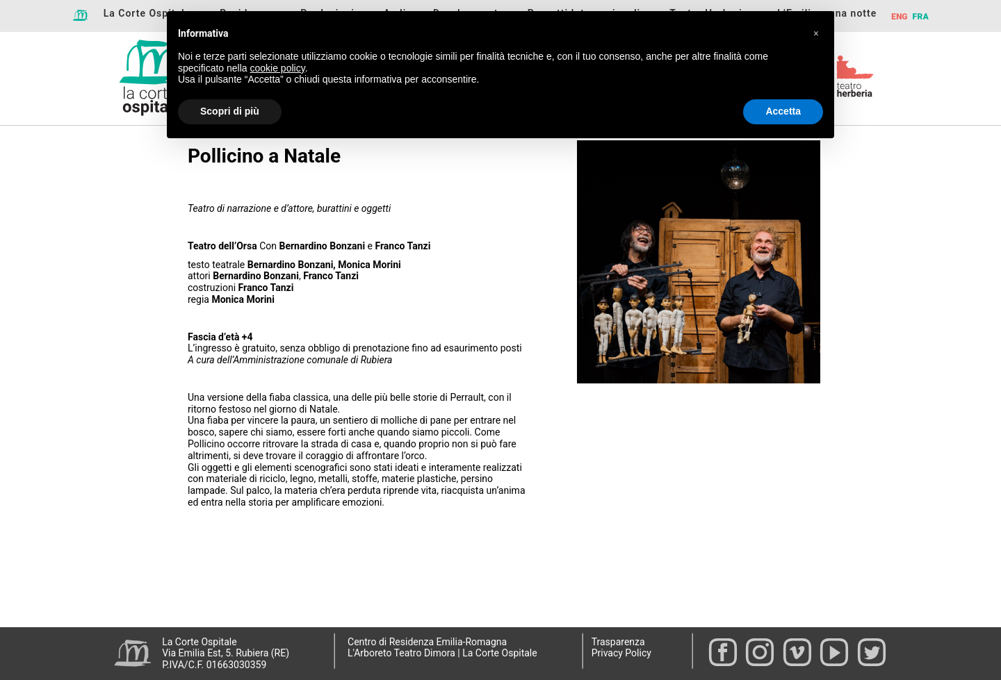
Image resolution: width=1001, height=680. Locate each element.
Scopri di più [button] (229, 111)
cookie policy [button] (277, 68)
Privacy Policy (621, 652)
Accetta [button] (783, 111)
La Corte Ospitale (147, 13)
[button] (816, 33)
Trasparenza (618, 641)
